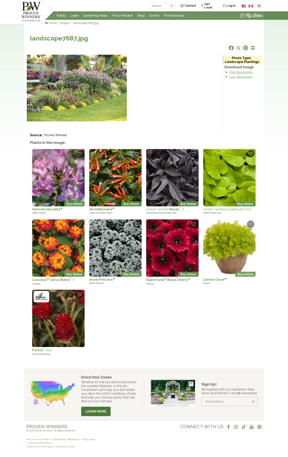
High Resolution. (241, 72)
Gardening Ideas (95, 15)
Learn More (95, 411)
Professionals (174, 15)
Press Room (46, 446)
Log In (231, 5)
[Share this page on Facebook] (231, 48)
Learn (74, 15)
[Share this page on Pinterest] (245, 48)
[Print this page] (252, 48)
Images (65, 23)
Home (53, 23)
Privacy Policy (88, 439)
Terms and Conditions (40, 442)
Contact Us (32, 446)
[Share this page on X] (238, 48)
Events (154, 15)
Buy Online (74, 204)
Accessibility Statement (65, 439)
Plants (61, 15)
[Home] (31, 12)
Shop (141, 15)
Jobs (72, 446)
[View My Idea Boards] (251, 16)
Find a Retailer (122, 15)
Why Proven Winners (38, 439)
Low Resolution (240, 77)
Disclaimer (61, 446)
